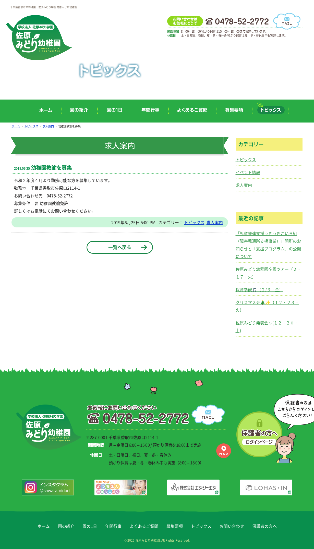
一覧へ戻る (119, 247)
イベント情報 (248, 172)
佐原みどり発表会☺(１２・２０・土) (267, 326)
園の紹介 (66, 523)
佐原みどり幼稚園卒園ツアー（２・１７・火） (268, 273)
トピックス (31, 126)
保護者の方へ (264, 523)
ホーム (15, 126)
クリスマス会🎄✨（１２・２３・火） (267, 306)
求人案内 (48, 126)
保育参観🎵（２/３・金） (259, 289)
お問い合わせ (232, 523)
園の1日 (89, 523)
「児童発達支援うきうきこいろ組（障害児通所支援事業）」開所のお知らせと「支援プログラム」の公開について (268, 244)
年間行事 (113, 523)
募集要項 (174, 523)
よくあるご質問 (144, 523)
